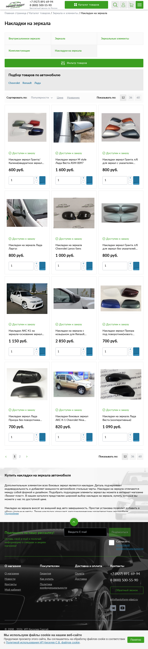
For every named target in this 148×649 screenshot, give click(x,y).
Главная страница (16, 13)
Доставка (81, 579)
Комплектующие (19, 50)
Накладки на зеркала (68, 50)
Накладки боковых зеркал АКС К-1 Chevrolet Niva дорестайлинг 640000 (72, 418)
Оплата (79, 573)
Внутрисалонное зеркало (24, 38)
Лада (37, 83)
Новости (10, 579)
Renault (27, 83)
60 (138, 97)
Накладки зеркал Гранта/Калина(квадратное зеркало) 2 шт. (26, 161)
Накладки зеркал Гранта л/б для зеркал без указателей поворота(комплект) (120, 247)
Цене (60, 97)
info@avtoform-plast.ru (124, 599)
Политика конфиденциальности (53, 586)
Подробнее (12, 513)
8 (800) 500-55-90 (41, 5)
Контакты (11, 584)
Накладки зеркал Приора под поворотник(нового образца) (118, 333)
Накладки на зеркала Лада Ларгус (25, 247)
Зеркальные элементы (115, 38)
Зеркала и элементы (66, 13)
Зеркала (60, 38)
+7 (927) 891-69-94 (41, 2)
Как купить (47, 579)
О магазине (12, 573)
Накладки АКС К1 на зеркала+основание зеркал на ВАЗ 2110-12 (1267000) (25, 333)
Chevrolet (14, 83)
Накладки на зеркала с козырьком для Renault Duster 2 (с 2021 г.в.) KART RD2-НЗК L (72, 333)
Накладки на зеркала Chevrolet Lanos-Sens (69, 247)
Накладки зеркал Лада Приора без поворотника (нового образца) (24, 418)
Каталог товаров (86, 4)
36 (130, 97)
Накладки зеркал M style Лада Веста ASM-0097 (71, 161)
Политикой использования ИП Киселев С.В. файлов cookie (43, 642)
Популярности (40, 97)
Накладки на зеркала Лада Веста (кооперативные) (119, 418)
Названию (73, 97)
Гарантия (45, 573)
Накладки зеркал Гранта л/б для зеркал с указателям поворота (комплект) (120, 161)
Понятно (135, 639)
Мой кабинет (13, 589)
